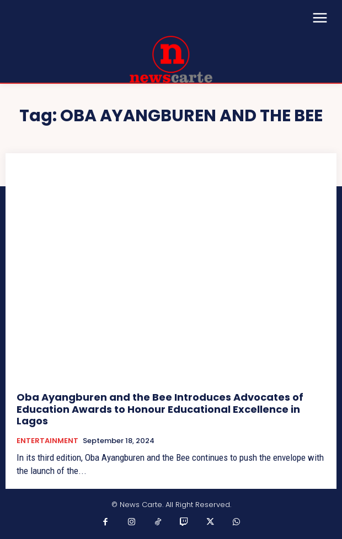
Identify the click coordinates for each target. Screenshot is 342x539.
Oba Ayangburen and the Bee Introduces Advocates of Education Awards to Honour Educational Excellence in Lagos (160, 409)
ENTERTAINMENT (47, 440)
